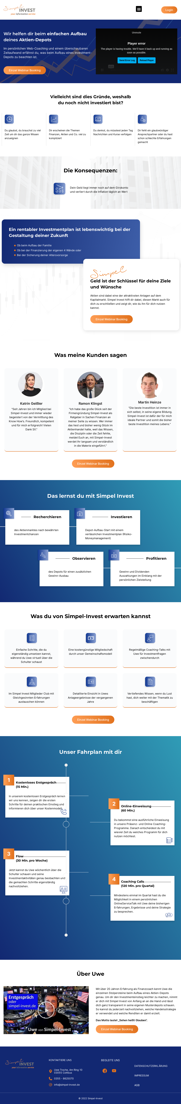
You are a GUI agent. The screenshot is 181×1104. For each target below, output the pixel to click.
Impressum (141, 1075)
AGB (137, 1085)
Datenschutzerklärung (150, 1065)
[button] (139, 9)
